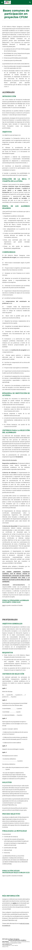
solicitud (16, 785)
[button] (2, 2)
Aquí (3, 605)
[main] (16, 14)
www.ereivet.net (14, 415)
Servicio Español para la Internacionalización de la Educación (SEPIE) (16, 36)
